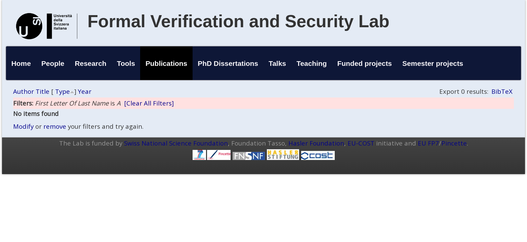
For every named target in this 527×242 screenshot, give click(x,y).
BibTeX (502, 91)
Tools (126, 63)
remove (54, 126)
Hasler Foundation (316, 143)
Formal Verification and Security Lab (238, 21)
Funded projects (364, 63)
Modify (23, 126)
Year (84, 91)
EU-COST (361, 143)
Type (62, 91)
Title (42, 91)
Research (91, 63)
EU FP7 (428, 143)
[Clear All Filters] (149, 103)
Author (23, 91)
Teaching (311, 63)
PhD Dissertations (228, 63)
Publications (166, 63)
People (53, 63)
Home (21, 63)
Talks (277, 63)
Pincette (454, 143)
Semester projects (432, 63)
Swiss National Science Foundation (176, 143)
